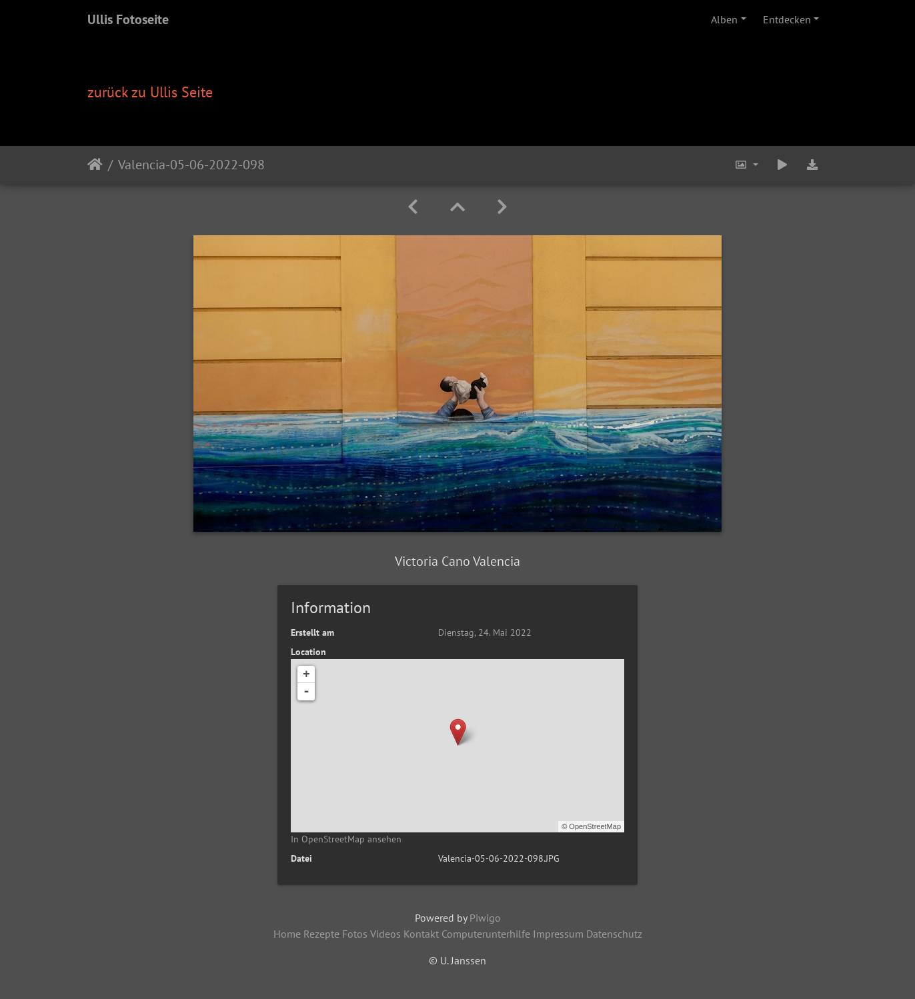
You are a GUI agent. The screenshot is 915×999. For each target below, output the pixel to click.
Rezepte (321, 933)
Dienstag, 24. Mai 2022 (485, 632)
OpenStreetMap (595, 826)
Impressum (558, 933)
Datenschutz (614, 933)
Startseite (95, 165)
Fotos (354, 933)
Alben (724, 19)
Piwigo (485, 917)
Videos (385, 933)
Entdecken (787, 19)
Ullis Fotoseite (128, 19)
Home (287, 933)
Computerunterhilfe (485, 933)
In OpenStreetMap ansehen (346, 839)
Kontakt (421, 933)
